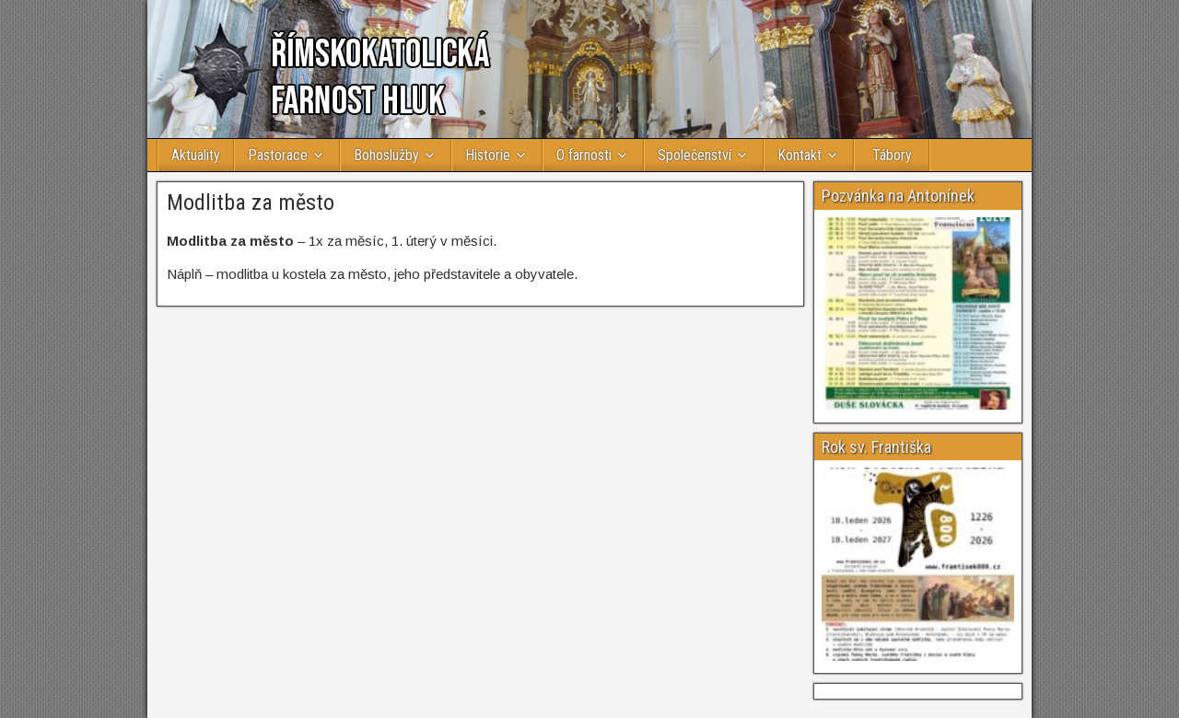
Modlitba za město (250, 202)
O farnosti (584, 155)
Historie (487, 155)
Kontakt (799, 155)
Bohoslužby (386, 155)
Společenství (694, 155)
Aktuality (195, 155)
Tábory (892, 155)
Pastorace (278, 155)
